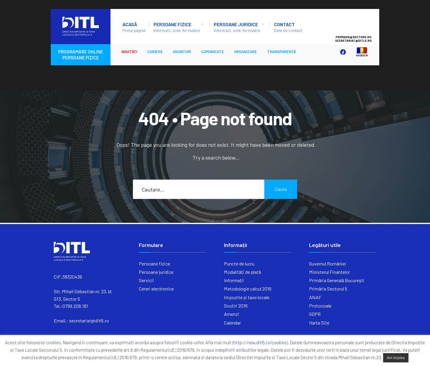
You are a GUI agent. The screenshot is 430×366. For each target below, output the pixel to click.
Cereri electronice (156, 288)
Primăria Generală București (336, 280)
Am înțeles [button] (396, 357)
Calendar (232, 322)
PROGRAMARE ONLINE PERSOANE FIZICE (80, 54)
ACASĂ (133, 27)
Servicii (146, 280)
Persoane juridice (237, 27)
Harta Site (319, 322)
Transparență (281, 51)
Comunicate (212, 51)
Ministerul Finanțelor (329, 272)
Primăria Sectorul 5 (328, 288)
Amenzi (231, 314)
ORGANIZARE (245, 51)
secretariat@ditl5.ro (89, 320)
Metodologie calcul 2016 (247, 288)
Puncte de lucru (239, 263)
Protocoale (320, 305)
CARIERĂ (154, 51)
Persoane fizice (176, 27)
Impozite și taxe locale (246, 297)
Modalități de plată (242, 272)
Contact (288, 27)
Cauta (281, 189)
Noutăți (129, 51)
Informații (234, 280)
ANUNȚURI (182, 51)
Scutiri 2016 (236, 305)
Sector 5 (359, 24)
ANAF (315, 297)
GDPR (315, 314)
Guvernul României (327, 263)
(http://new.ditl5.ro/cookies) (260, 342)
